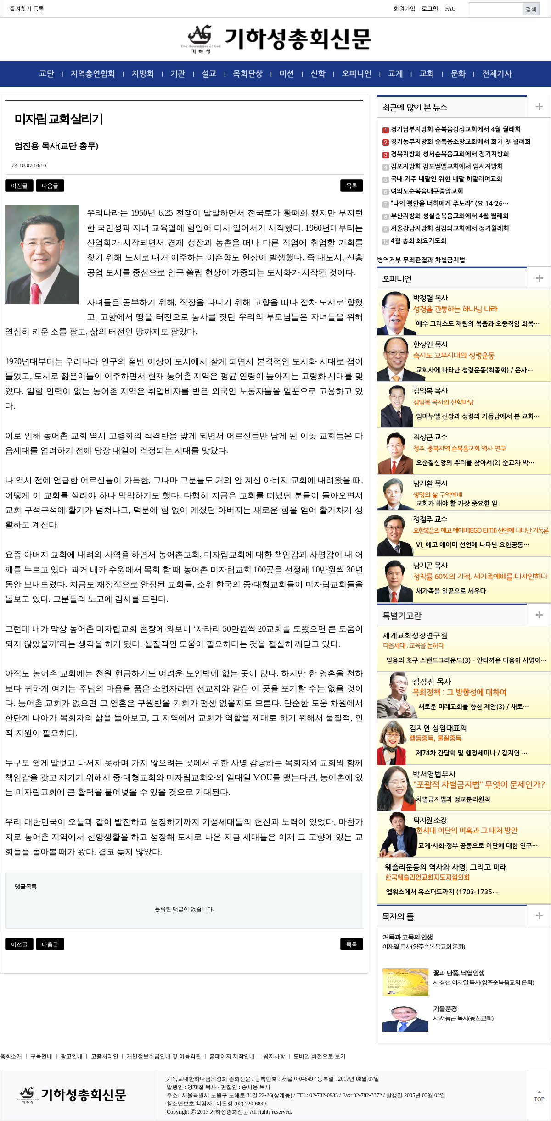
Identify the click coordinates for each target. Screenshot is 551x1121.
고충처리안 (104, 1056)
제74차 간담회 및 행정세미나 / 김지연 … (472, 753)
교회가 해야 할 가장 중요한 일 (457, 503)
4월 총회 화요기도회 (419, 241)
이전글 (19, 186)
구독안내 (41, 1056)
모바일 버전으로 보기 (319, 1056)
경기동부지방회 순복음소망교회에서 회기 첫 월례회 (461, 142)
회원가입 (405, 9)
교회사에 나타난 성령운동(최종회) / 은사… (474, 370)
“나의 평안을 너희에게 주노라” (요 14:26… (450, 203)
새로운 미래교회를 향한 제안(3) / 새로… (473, 707)
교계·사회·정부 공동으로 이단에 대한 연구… (478, 846)
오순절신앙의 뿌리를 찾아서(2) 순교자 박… (475, 463)
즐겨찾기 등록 (27, 9)
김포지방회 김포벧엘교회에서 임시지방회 (447, 166)
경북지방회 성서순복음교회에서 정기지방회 (450, 154)
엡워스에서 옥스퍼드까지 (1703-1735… (442, 892)
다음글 (50, 186)
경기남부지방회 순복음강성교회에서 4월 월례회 (456, 129)
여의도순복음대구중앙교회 (427, 191)
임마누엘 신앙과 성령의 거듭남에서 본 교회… (478, 416)
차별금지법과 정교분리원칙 (453, 799)
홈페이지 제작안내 (232, 1056)
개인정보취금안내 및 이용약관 (164, 1056)
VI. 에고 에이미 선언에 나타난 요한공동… (472, 545)
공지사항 (274, 1056)
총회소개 (11, 1056)
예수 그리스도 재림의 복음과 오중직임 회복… (478, 324)
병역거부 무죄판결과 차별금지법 (421, 260)
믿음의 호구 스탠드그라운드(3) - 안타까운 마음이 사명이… (466, 660)
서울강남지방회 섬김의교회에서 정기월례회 (450, 228)
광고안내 (72, 1056)
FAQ (450, 9)
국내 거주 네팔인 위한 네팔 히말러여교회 (446, 179)
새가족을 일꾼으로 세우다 (451, 591)
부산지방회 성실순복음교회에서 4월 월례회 (450, 216)
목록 (351, 186)
